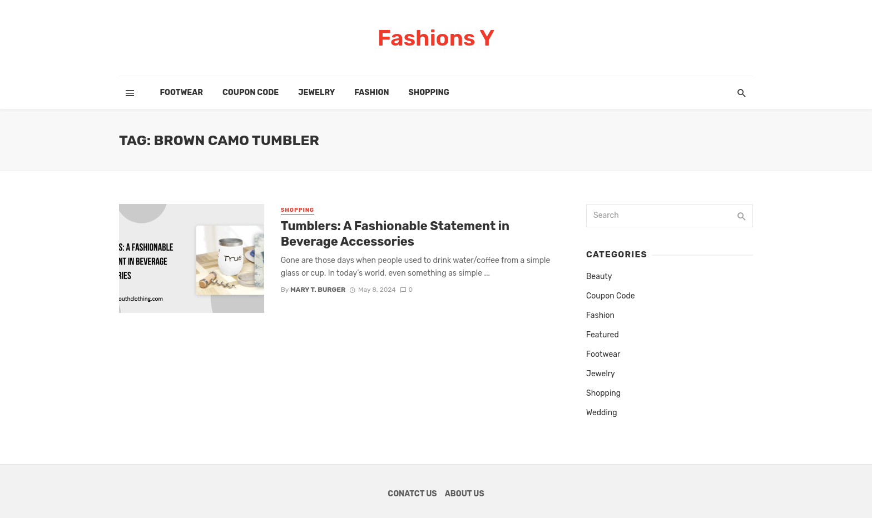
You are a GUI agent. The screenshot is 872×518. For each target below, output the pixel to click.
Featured (602, 335)
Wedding (601, 412)
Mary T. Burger (317, 289)
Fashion (371, 92)
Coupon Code (250, 92)
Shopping (428, 92)
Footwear (181, 92)
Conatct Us (412, 494)
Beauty (599, 276)
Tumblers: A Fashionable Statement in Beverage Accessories (395, 233)
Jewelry (316, 92)
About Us (464, 494)
